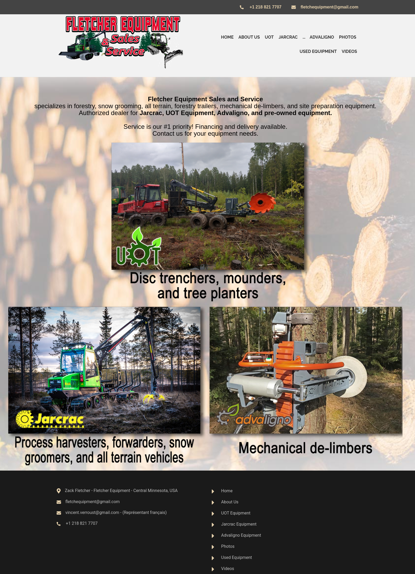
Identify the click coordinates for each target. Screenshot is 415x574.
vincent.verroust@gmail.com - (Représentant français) (114, 512)
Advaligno (322, 37)
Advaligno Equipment (241, 535)
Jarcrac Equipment (239, 524)
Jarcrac (288, 37)
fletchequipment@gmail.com (329, 7)
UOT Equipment (236, 513)
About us (249, 37)
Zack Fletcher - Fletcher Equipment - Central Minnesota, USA (121, 490)
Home (227, 37)
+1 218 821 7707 (265, 7)
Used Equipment (318, 51)
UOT (269, 37)
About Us (229, 501)
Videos (349, 51)
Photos (347, 37)
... (304, 37)
